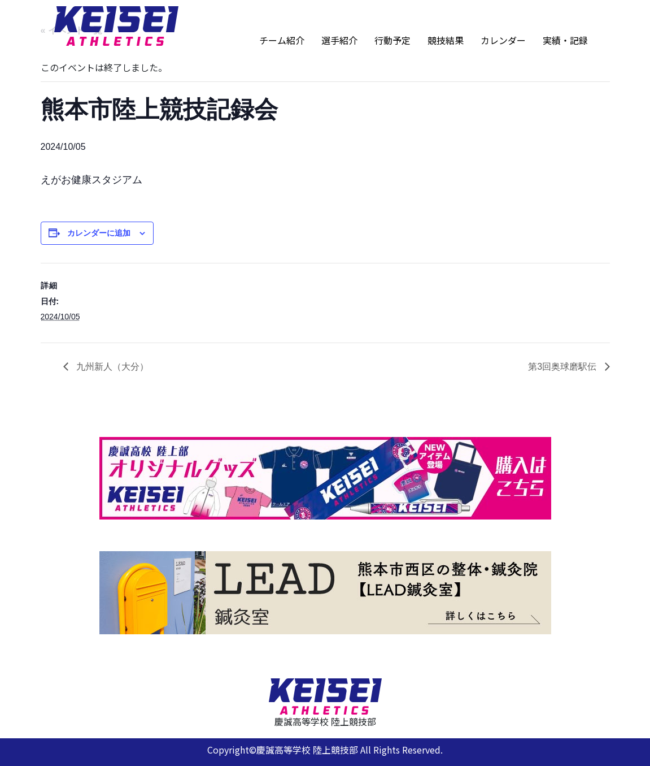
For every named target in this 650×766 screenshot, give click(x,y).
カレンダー (503, 40)
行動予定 (392, 40)
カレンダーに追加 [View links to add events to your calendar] (98, 232)
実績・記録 (565, 40)
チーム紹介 (281, 40)
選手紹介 (339, 40)
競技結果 (445, 40)
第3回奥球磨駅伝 (563, 366)
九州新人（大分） (111, 366)
